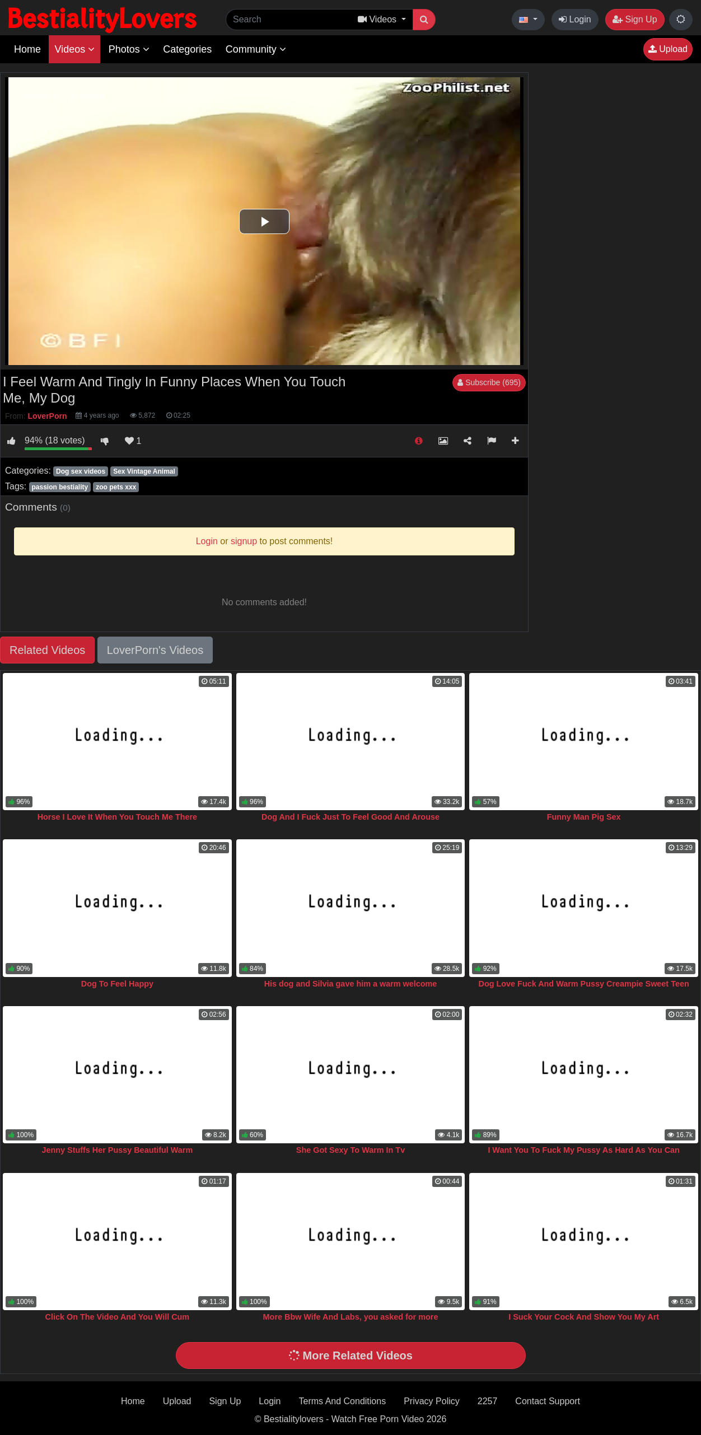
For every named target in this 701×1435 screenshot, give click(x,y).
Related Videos (47, 650)
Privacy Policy (432, 1401)
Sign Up (635, 19)
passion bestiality (59, 487)
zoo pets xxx (116, 487)
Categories (187, 49)
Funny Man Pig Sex (584, 816)
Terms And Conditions (342, 1401)
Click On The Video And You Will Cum (117, 1316)
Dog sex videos (80, 471)
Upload (668, 49)
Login (575, 19)
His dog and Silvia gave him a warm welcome (350, 983)
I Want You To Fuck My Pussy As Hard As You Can (584, 1150)
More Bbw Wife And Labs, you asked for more (350, 1316)
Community (256, 49)
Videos (74, 49)
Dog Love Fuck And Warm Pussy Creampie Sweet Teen (584, 983)
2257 (488, 1401)
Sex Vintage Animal (144, 471)
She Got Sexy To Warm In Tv (350, 1150)
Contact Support (547, 1401)
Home (27, 49)
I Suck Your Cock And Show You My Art (583, 1316)
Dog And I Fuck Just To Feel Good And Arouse (350, 816)
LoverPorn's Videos (155, 650)
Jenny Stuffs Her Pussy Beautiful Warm (117, 1150)
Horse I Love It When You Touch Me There (117, 816)
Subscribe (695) (489, 382)
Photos (129, 49)
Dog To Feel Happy (117, 983)
